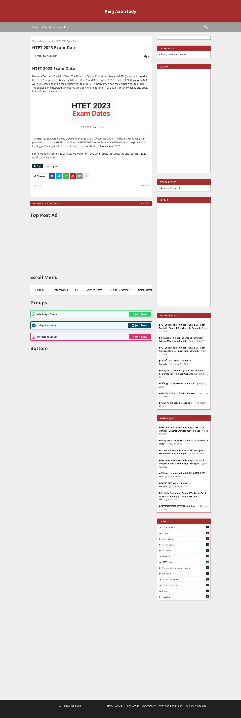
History (185, 533)
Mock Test (185, 550)
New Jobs (185, 556)
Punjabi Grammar (120, 289)
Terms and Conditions (169, 705)
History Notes (60, 289)
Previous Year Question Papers (185, 567)
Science (185, 591)
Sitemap (202, 705)
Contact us (133, 705)
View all (143, 203)
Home (35, 27)
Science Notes (94, 289)
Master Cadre (185, 544)
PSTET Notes (185, 562)
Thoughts (185, 596)
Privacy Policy (148, 705)
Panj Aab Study (120, 11)
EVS (77, 289)
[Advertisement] (91, 246)
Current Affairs (185, 527)
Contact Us (48, 27)
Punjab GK (39, 289)
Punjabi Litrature (146, 289)
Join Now (139, 314)
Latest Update (47, 41)
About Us (63, 27)
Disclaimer (190, 705)
